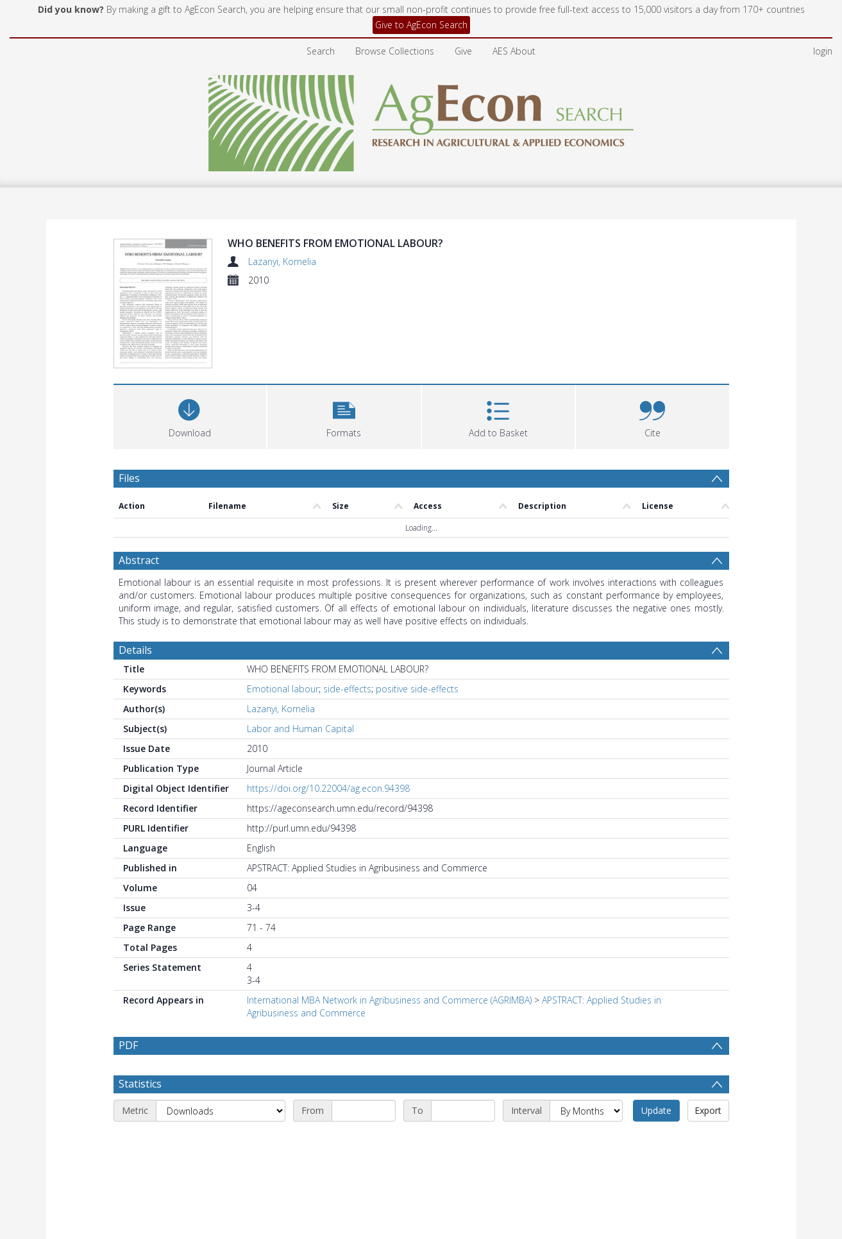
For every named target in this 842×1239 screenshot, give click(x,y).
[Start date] (364, 1141)
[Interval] (586, 1141)
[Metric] (220, 1141)
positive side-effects (417, 689)
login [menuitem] (822, 51)
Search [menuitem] (321, 51)
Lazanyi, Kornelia (282, 261)
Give (463, 51)
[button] (344, 415)
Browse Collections (394, 51)
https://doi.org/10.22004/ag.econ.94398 (328, 788)
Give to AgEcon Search (421, 25)
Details (135, 650)
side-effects (347, 689)
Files (129, 478)
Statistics (140, 1114)
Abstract (139, 560)
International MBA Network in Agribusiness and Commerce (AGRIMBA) (389, 1000)
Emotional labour (283, 689)
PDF (128, 1045)
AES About (514, 51)
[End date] (463, 1141)
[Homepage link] (421, 120)
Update (656, 1141)
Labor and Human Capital (300, 728)
